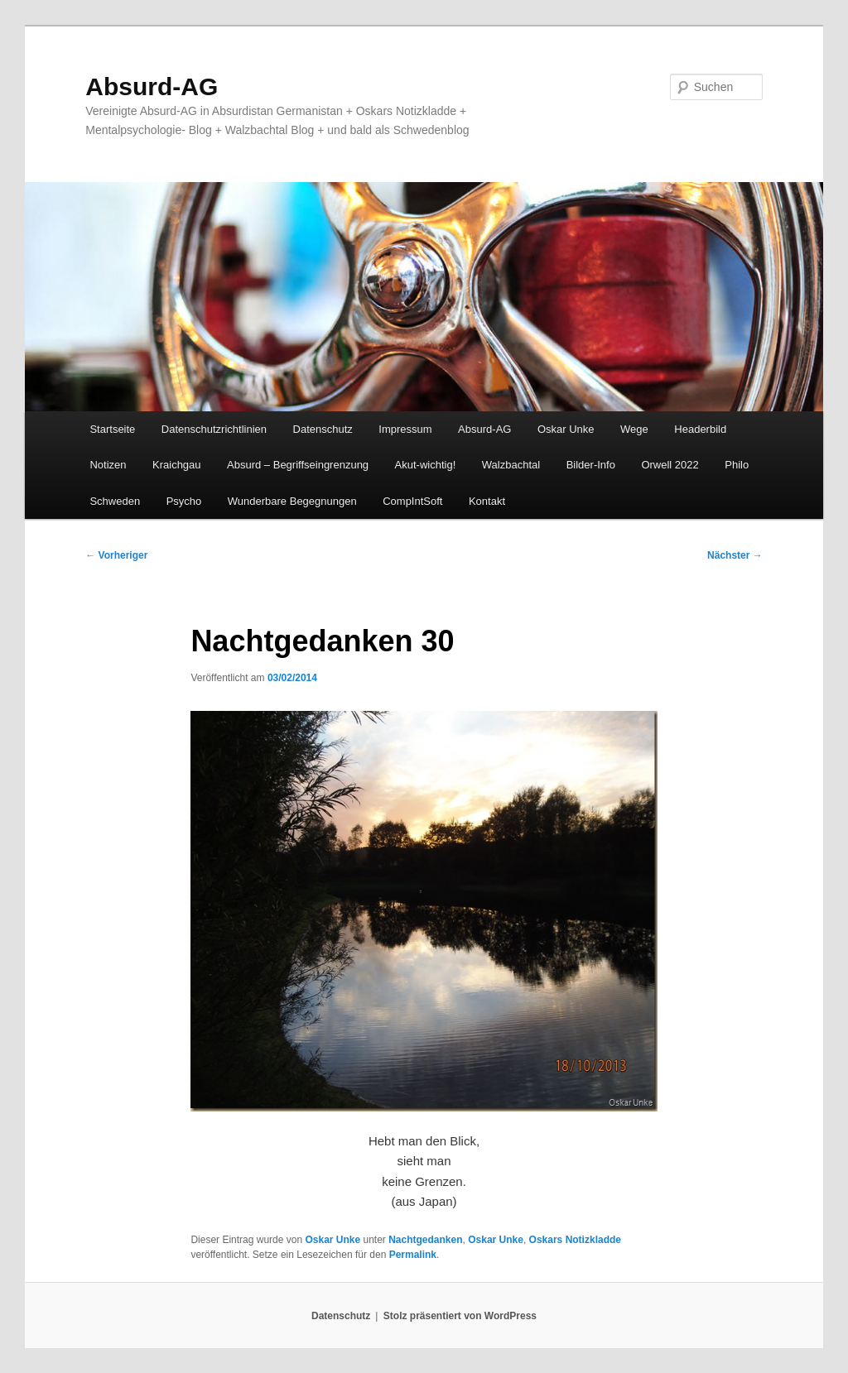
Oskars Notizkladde (575, 1240)
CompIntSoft (412, 501)
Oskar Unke (566, 429)
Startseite (112, 429)
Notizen (107, 464)
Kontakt (487, 501)
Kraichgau (176, 464)
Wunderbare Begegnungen (292, 501)
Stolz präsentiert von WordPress (460, 1316)
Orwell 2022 (669, 464)
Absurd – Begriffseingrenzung (298, 464)
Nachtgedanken (425, 1240)
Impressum (404, 429)
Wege (634, 429)
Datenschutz (323, 429)
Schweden (114, 501)
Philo (737, 464)
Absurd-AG (151, 86)
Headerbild (700, 429)
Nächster (735, 555)
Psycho (184, 501)
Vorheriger (116, 555)
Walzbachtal (511, 464)
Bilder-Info (590, 464)
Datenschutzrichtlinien (214, 429)
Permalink (412, 1254)
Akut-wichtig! (425, 464)
